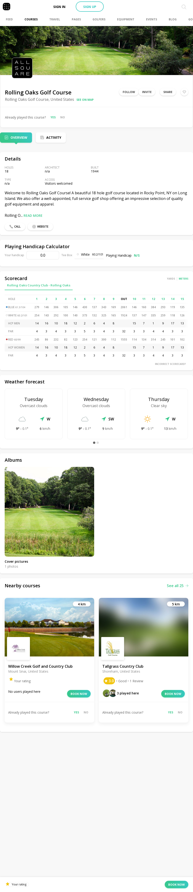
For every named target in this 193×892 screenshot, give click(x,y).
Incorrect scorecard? (170, 364)
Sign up (89, 6)
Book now (79, 694)
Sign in (59, 6)
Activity (53, 137)
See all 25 (177, 585)
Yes (53, 117)
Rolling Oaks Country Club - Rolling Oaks (38, 285)
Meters (183, 278)
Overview (19, 137)
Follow (129, 92)
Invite (147, 92)
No (62, 117)
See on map (85, 100)
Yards (171, 278)
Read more (33, 215)
